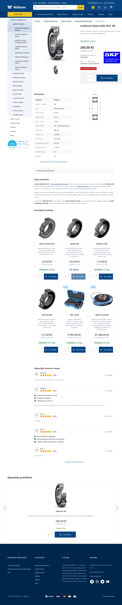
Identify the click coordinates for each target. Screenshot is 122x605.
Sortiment (19, 14)
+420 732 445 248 (109, 3)
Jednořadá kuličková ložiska (22, 29)
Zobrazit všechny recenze (74, 462)
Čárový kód (91, 61)
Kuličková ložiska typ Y (22, 57)
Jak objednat (42, 3)
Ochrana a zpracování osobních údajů (19, 569)
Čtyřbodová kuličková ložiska (21, 62)
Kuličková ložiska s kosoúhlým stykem (19, 41)
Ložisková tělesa (16, 110)
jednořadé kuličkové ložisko (59, 184)
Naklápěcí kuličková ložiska (19, 48)
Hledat (80, 7)
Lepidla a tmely (77, 14)
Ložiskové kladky (16, 102)
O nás (35, 3)
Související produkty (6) (45, 171)
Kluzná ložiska (15, 94)
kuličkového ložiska (83, 186)
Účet (9, 572)
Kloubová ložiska (16, 90)
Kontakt (64, 3)
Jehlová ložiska (16, 86)
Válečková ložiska (17, 81)
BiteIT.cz (26, 596)
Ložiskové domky (18, 98)
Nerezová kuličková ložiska (21, 68)
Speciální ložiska (18, 115)
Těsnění (101, 14)
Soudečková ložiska (17, 77)
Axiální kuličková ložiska (22, 53)
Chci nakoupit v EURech (88, 68)
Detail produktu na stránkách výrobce (53, 162)
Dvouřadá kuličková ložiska (21, 35)
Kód (81, 61)
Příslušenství (15, 106)
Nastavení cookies (109, 596)
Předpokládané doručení (87, 55)
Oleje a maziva (63, 14)
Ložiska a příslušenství (45, 14)
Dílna (110, 14)
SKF (55, 156)
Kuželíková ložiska (17, 73)
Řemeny (90, 14)
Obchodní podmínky (54, 3)
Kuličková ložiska (17, 24)
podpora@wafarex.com (95, 3)
